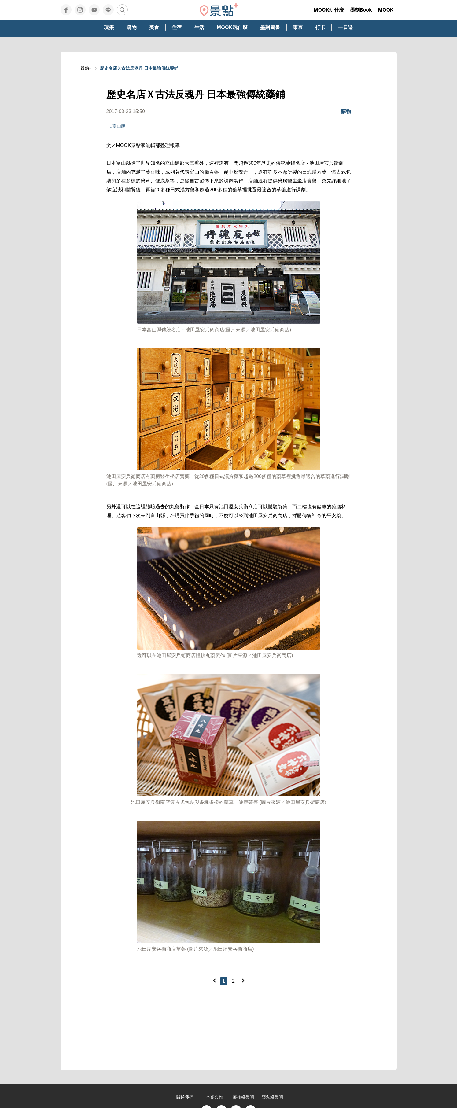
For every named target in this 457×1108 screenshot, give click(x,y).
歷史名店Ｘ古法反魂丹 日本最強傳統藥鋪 (139, 68)
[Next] (243, 980)
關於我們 (184, 1097)
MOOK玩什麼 (329, 10)
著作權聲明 (243, 1097)
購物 (346, 111)
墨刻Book (361, 10)
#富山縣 (118, 126)
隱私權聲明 (272, 1097)
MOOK (385, 10)
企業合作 (214, 1097)
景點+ (85, 68)
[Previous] (214, 980)
